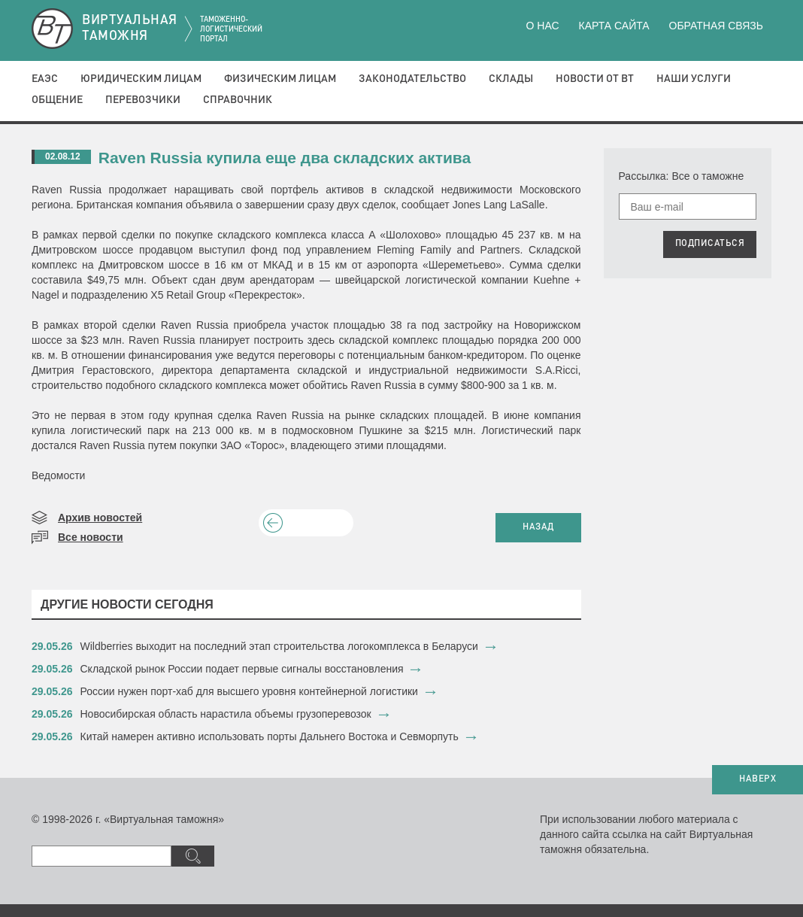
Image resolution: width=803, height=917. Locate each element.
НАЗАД (538, 527)
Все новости (90, 537)
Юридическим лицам (141, 79)
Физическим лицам (280, 79)
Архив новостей (100, 518)
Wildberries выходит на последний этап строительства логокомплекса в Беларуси (279, 646)
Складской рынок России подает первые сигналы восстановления (242, 669)
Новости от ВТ (595, 79)
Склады (511, 79)
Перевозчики (142, 100)
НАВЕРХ (757, 779)
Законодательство (412, 79)
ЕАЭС (45, 79)
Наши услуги (693, 79)
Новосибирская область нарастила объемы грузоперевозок (225, 714)
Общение (57, 100)
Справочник (237, 100)
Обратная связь (716, 26)
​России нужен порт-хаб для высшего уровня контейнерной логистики (249, 691)
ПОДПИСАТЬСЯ (710, 243)
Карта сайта (613, 26)
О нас (542, 26)
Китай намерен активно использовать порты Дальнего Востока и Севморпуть (269, 736)
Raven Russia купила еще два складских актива (284, 157)
